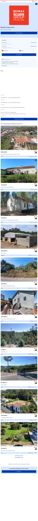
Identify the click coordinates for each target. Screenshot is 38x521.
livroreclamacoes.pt (22, 113)
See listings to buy (19, 455)
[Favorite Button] (35, 127)
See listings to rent (19, 457)
